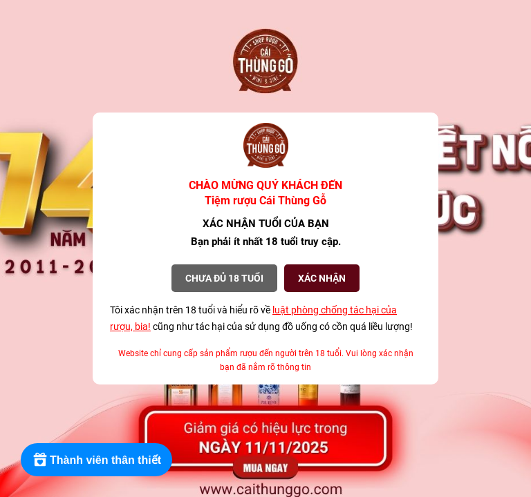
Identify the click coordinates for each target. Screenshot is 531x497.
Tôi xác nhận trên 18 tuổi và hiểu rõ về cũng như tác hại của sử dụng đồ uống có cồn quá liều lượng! (261, 318)
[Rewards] (96, 459)
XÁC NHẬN (322, 278)
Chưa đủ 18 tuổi (224, 278)
